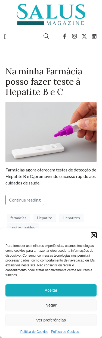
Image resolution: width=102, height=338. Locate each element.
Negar (51, 305)
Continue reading (25, 199)
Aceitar (51, 290)
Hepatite (44, 217)
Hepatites (71, 217)
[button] (94, 235)
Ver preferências (51, 320)
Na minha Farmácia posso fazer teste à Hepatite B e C (43, 82)
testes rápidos (22, 227)
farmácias (18, 217)
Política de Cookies (34, 332)
